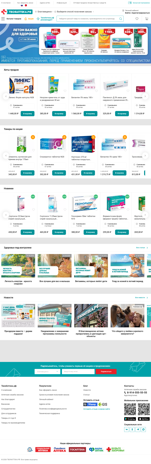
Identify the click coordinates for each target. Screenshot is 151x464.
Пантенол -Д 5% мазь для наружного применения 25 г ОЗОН (116, 98)
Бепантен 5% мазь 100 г (82, 97)
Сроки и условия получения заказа (54, 395)
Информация (62, 3)
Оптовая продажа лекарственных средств (89, 3)
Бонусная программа (139, 3)
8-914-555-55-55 (137, 392)
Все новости (141, 297)
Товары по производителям (13, 423)
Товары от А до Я (8, 418)
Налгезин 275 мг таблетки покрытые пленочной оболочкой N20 (81, 158)
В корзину (27, 114)
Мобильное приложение (136, 400)
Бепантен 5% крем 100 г (111, 157)
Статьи (86, 395)
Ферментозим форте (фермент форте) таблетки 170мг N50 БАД (115, 217)
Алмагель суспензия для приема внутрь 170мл (19, 158)
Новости (87, 390)
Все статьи (142, 248)
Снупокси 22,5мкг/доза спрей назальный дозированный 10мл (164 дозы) (20, 217)
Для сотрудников (8, 413)
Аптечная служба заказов (12, 395)
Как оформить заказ (25, 3)
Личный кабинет (46, 399)
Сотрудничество (8, 409)
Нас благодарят (8, 399)
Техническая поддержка (49, 413)
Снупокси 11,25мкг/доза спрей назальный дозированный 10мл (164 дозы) (51, 217)
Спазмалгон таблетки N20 (52, 157)
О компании (6, 3)
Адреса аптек (45, 3)
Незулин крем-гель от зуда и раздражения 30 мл (52, 98)
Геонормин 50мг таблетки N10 (83, 217)
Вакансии (5, 404)
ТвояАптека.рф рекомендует (45, 19)
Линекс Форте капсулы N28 (21, 97)
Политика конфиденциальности (53, 409)
